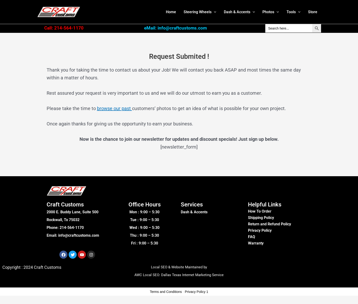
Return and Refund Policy (269, 224)
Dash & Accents (239, 12)
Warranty (256, 243)
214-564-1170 (72, 227)
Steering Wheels (200, 12)
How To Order (259, 211)
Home (171, 12)
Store (312, 12)
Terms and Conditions (166, 292)
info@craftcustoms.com (78, 235)
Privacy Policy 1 (196, 292)
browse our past (114, 108)
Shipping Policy (261, 217)
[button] (214, 12)
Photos (270, 12)
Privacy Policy (260, 230)
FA (250, 237)
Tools (294, 12)
